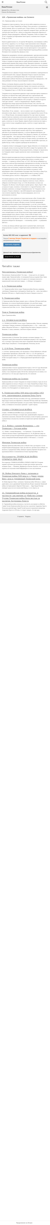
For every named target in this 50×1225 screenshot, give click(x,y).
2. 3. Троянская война (12, 286)
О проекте (20, 516)
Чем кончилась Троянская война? (17, 272)
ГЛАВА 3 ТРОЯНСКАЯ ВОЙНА (17, 409)
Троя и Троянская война (13, 312)
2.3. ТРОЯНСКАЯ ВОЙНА (14, 320)
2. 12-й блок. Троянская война (16, 348)
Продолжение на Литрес (12, 256)
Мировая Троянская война (14, 442)
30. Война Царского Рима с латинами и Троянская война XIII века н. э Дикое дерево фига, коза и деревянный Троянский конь (23, 476)
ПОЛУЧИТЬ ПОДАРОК (12, 244)
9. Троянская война (11, 298)
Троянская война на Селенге (15, 379)
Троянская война (10, 334)
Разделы (27, 516)
